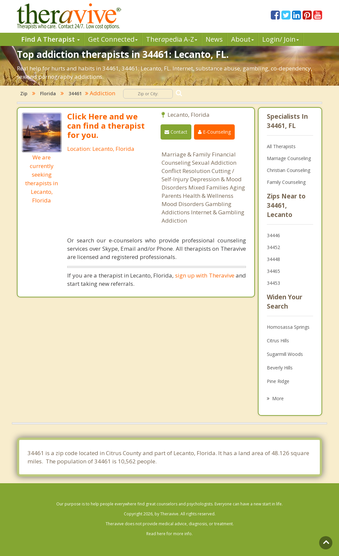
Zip (23, 93)
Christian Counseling (288, 170)
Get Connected (113, 39)
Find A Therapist (50, 39)
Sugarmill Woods (285, 354)
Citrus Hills (278, 340)
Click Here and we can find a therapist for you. (106, 125)
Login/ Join (280, 39)
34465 (273, 271)
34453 (273, 283)
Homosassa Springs (288, 327)
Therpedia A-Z (171, 39)
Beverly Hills (280, 367)
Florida (48, 93)
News (214, 39)
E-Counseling (214, 132)
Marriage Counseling (289, 158)
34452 (273, 247)
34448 (273, 259)
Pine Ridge (278, 381)
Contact (176, 132)
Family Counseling (286, 182)
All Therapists (281, 146)
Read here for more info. (169, 533)
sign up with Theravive (204, 275)
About (242, 39)
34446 (273, 235)
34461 (75, 93)
